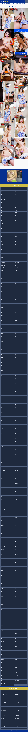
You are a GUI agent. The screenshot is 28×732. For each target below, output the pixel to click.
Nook (15, 346)
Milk (15, 205)
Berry (2, 307)
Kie (1, 572)
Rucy (15, 494)
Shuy (15, 530)
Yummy (16, 672)
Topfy (15, 596)
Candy (2, 341)
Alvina (2, 210)
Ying (15, 652)
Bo (1, 318)
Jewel (2, 507)
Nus (15, 359)
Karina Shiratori (3, 549)
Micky (15, 194)
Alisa (1, 207)
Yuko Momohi (16, 667)
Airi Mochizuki (3, 199)
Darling (2, 375)
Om (15, 373)
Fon (1, 431)
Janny (2, 489)
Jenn (1, 501)
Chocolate (2, 359)
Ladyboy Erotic (3, 715)
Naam (15, 255)
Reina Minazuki (17, 473)
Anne (1, 233)
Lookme (2, 623)
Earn (1, 396)
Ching (2, 357)
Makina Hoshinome (3, 643)
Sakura (15, 504)
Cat (1, 349)
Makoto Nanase (3, 649)
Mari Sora (2, 659)
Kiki (1, 575)
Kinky (2, 578)
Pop (15, 452)
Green (2, 459)
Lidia (1, 612)
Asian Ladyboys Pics (3, 708)
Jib (1, 510)
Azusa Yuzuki (3, 265)
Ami (1, 215)
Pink (15, 430)
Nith (15, 331)
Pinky (15, 431)
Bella (1, 296)
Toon (15, 594)
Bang (1, 278)
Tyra (15, 612)
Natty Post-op (16, 296)
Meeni (2, 678)
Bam (1, 276)
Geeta (2, 439)
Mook (15, 247)
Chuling (2, 365)
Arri (1, 255)
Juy (1, 533)
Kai (1, 538)
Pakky (15, 386)
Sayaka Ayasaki (16, 520)
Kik (1, 573)
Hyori (2, 475)
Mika (15, 199)
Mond (15, 241)
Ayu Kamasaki (3, 262)
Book (1, 326)
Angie (2, 225)
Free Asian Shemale (17, 691)
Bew (1, 310)
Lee (1, 602)
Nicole (15, 318)
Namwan (16, 273)
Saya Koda (16, 517)
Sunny (15, 557)
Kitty (1, 581)
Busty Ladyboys (17, 694)
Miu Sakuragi (16, 226)
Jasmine (2, 491)
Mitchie (16, 223)
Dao (1, 373)
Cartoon (2, 346)
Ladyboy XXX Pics (17, 726)
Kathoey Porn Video (17, 728)
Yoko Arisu (16, 659)
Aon (1, 246)
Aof (1, 239)
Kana (1, 541)
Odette (15, 367)
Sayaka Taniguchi (17, 522)
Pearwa (16, 409)
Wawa (15, 630)
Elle (1, 399)
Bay (1, 283)
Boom (2, 328)
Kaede (2, 536)
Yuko (15, 665)
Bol (1, 320)
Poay (15, 439)
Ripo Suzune (16, 486)
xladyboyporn (16, 697)
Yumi (15, 670)
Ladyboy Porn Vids (17, 710)
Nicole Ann (16, 320)
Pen (15, 415)
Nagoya (16, 260)
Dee (1, 378)
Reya (15, 478)
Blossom (2, 315)
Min (15, 207)
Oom (15, 378)
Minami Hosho (16, 212)
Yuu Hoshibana (17, 680)
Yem (15, 651)
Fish (1, 430)
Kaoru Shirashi (3, 546)
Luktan (2, 631)
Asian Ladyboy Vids (17, 713)
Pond (15, 444)
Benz (1, 304)
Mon (15, 239)
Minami (16, 210)
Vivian (15, 625)
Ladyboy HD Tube (17, 707)
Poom (15, 451)
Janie (1, 488)
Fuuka (2, 438)
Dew (1, 383)
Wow (15, 643)
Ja (1, 481)
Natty (15, 294)
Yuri (15, 673)
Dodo (2, 388)
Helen (2, 467)
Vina (15, 622)
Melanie (2, 685)
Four (1, 436)
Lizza (1, 622)
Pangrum (16, 396)
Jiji (1, 512)
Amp (1, 218)
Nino (15, 328)
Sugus (15, 552)
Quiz (15, 465)
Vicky (15, 620)
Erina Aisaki (2, 409)
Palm (15, 388)
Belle (1, 297)
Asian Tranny (3, 723)
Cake (1, 336)
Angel (2, 223)
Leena (2, 604)
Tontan (15, 591)
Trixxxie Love (16, 601)
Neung (15, 310)
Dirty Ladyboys (17, 702)
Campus (2, 338)
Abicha (2, 189)
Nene (15, 302)
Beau (1, 286)
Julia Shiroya (2, 523)
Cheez (2, 352)
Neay (15, 299)
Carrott (2, 344)
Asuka (2, 257)
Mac (1, 638)
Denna (2, 381)
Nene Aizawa (16, 304)
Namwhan (16, 275)
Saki (15, 502)
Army (2, 254)
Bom (1, 323)
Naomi (15, 283)
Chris (1, 362)
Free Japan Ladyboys (4, 694)
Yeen (15, 649)
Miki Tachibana (17, 202)
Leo (1, 609)
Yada (15, 644)
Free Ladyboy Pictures (4, 710)
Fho (1, 425)
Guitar (2, 460)
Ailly (1, 196)
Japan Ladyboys (3, 692)
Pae (15, 383)
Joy (1, 520)
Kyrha (2, 596)
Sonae (15, 544)
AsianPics (5, 1)
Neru (15, 307)
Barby (2, 281)
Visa (15, 623)
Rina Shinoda (16, 481)
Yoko (15, 657)
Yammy (16, 646)
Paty (15, 402)
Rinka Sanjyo (16, 483)
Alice (1, 204)
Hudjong (2, 473)
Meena (2, 675)
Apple (2, 247)
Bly (1, 317)
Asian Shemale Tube (4, 718)
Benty (2, 302)
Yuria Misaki (16, 675)
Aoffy (1, 241)
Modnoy (16, 236)
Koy (1, 586)
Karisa (2, 551)
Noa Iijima (16, 333)
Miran (15, 220)
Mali (1, 654)
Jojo (1, 515)
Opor (15, 381)
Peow (15, 418)
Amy (1, 220)
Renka (15, 475)
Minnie (15, 215)
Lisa (1, 617)
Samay (15, 507)
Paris (15, 397)
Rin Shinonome (17, 480)
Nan (15, 276)
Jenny (2, 502)
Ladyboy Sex (16, 723)
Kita (1, 580)
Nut (15, 360)
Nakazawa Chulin (17, 262)
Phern (15, 420)
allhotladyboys (16, 708)
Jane (1, 486)
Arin (1, 249)
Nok (15, 339)
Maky (1, 652)
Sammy (16, 509)
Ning (15, 326)
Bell (1, 294)
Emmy (2, 402)
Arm (1, 252)
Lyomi (2, 636)
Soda (15, 538)
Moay (15, 233)
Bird (1, 312)
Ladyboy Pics (3, 700)
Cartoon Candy (3, 347)
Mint (15, 217)
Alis (1, 205)
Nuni (15, 357)
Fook (1, 433)
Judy (1, 522)
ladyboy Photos (17, 721)
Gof (1, 449)
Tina (15, 581)
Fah (1, 415)
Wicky (15, 636)
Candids (2, 339)
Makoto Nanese (3, 651)
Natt (15, 291)
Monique (16, 244)
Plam (15, 436)
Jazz (1, 494)
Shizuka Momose (17, 528)
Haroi (2, 465)
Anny (1, 236)
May (1, 664)
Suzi (15, 559)
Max (1, 662)
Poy (15, 459)
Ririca (15, 488)
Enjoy (2, 404)
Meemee (2, 672)
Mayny (2, 667)
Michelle (16, 191)
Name (15, 265)
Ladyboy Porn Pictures (4, 702)
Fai (1, 417)
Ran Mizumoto (16, 470)
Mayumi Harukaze (3, 670)
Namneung (16, 267)
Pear (15, 407)
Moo (15, 246)
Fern (1, 423)
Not (15, 352)
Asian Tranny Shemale (4, 707)
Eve (1, 410)
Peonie (15, 417)
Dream (2, 394)
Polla (15, 441)
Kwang (2, 594)
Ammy (2, 217)
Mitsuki (15, 225)
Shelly (15, 525)
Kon (1, 583)
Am (1, 212)
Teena (15, 575)
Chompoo (2, 360)
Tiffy (15, 580)
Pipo (15, 433)
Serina (15, 523)
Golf (1, 452)
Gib (1, 441)
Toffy (15, 588)
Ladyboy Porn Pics (17, 699)
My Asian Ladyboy (17, 705)
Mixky (15, 228)
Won (15, 641)
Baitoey (2, 268)
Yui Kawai (16, 662)
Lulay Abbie (2, 633)
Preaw (15, 460)
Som (15, 541)
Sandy (15, 512)
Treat (15, 599)
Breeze (2, 333)
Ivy (1, 478)
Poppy (15, 454)
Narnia (15, 286)
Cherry (2, 354)
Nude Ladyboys (3, 691)
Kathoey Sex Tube (3, 720)
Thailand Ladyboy (17, 720)
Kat (1, 557)
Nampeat (16, 268)
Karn (1, 554)
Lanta (2, 599)
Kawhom (2, 562)
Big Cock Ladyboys (17, 692)
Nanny (15, 281)
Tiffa (15, 578)
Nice (15, 317)
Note (15, 354)
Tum (15, 607)
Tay (15, 572)
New (15, 312)
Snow (15, 536)
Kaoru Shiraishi (3, 544)
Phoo (15, 423)
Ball (1, 273)
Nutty (15, 362)
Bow (1, 331)
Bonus (2, 325)
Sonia (15, 546)
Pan (15, 391)
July (1, 528)
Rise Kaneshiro (17, 489)
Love (1, 628)
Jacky (1, 483)
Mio (15, 218)
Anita (1, 226)
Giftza (2, 446)
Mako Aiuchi (2, 646)
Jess (1, 504)
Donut (2, 389)
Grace (2, 457)
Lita (1, 620)
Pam (15, 389)
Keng (1, 567)
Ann (1, 228)
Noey (15, 336)
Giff (1, 444)
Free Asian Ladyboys (4, 697)
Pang (15, 394)
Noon (15, 347)
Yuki (15, 664)
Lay (1, 601)
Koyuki (2, 588)
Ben (1, 299)
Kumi (1, 591)
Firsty (2, 428)
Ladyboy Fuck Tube (3, 726)
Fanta (2, 420)
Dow (1, 391)
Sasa (15, 515)
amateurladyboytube (17, 718)
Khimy (2, 570)
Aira (1, 197)
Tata (15, 570)
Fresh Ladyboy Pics (17, 700)
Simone (16, 531)
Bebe (1, 288)
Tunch (15, 609)
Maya (1, 665)
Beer (1, 291)
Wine (15, 638)
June (1, 530)
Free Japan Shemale (3, 713)
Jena (1, 499)
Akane (2, 202)
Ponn (15, 446)
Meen (2, 673)
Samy (15, 510)
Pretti (15, 462)
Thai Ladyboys (3, 699)
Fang (1, 418)
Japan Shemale (3, 721)
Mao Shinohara (3, 657)
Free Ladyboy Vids (17, 715)
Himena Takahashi (3, 470)
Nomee (16, 341)
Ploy (15, 438)
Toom (15, 593)
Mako (2, 644)
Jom (1, 517)
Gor (1, 454)
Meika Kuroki (3, 683)
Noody (15, 344)
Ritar (15, 491)
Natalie (15, 289)
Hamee (2, 462)
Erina (1, 407)
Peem (15, 412)
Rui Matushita (16, 499)
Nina (15, 325)
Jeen (1, 496)
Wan (15, 628)
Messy (15, 189)
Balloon (2, 275)
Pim (15, 425)
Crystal (2, 370)
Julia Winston (2, 525)
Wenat (15, 631)
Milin (15, 204)
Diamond (2, 386)
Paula (15, 404)
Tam (15, 562)
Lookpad (2, 625)
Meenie (2, 680)
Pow (15, 457)
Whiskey (16, 633)
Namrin (16, 270)
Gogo (2, 451)
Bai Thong (2, 267)
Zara (15, 683)
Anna (1, 231)
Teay (15, 573)
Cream (2, 368)
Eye (1, 412)
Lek (1, 607)
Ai (1, 194)
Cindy (2, 367)
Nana (15, 278)
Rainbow (16, 467)
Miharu (15, 196)
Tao (15, 565)
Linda (2, 615)
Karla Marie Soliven (3, 552)
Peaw (15, 410)
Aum (1, 260)
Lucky (2, 630)
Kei (1, 565)
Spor (15, 551)
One (15, 375)
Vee (15, 617)
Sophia (15, 549)
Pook (15, 449)
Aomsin (2, 244)
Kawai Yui (2, 560)
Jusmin (2, 531)
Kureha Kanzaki (3, 593)
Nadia (15, 257)
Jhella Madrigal (3, 509)
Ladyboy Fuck (3, 728)
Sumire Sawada (17, 554)
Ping (15, 428)
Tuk (15, 604)
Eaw (1, 397)
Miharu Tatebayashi (17, 197)
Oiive (15, 368)
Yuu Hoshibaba (17, 678)
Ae (1, 191)
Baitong (2, 270)
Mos (15, 249)
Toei (15, 586)
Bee (1, 289)
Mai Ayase (2, 641)
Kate (1, 559)
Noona (15, 349)
